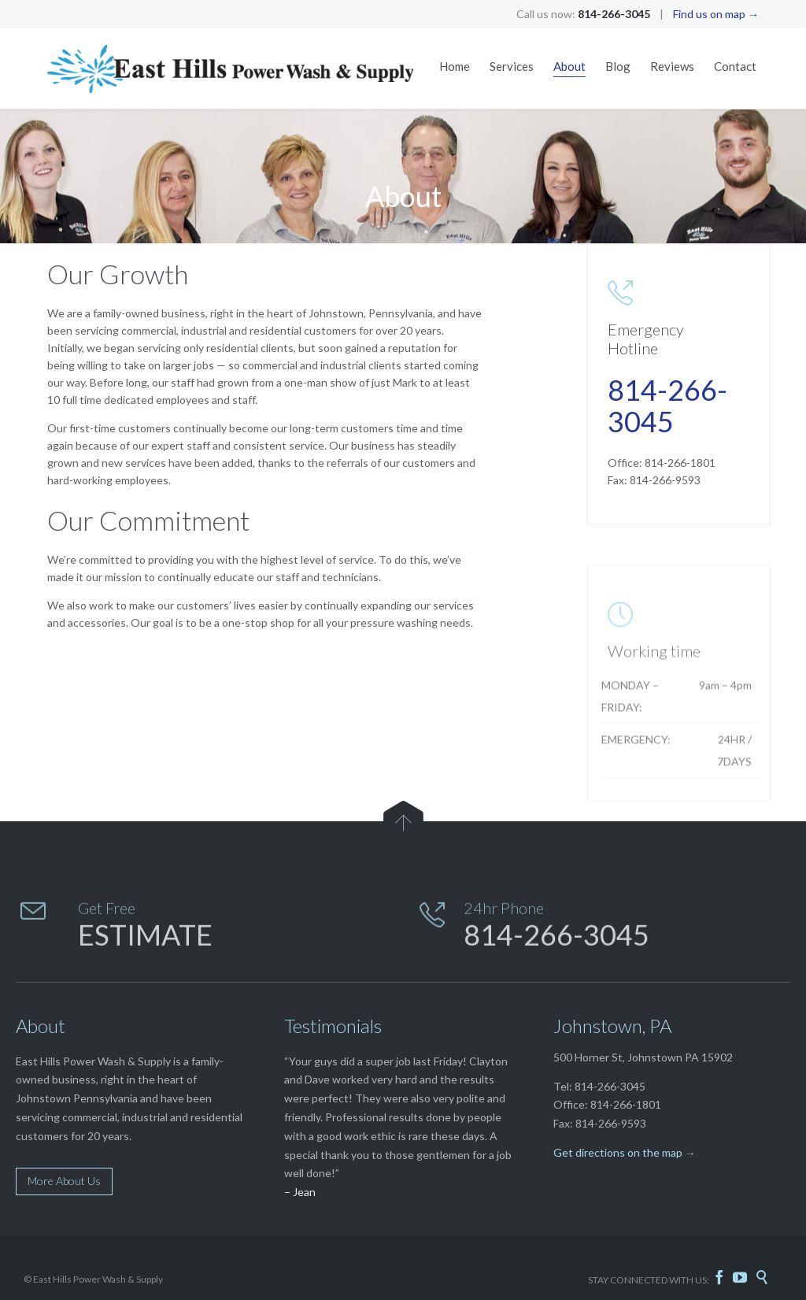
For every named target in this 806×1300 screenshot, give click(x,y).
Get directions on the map (617, 1152)
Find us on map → (716, 13)
